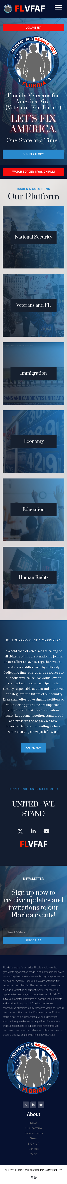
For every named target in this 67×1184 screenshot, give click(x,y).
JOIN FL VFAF (33, 747)
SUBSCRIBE (33, 940)
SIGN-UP (33, 1143)
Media (33, 1154)
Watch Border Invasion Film (33, 171)
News (33, 1122)
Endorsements (33, 1133)
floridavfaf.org (25, 9)
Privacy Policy (51, 1170)
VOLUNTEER (33, 27)
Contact (34, 1148)
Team (33, 1138)
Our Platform (33, 154)
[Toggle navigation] (58, 8)
